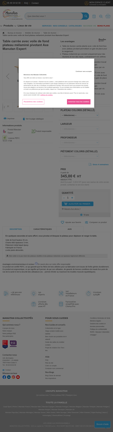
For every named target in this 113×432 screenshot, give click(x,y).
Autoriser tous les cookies (78, 102)
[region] (56, 83)
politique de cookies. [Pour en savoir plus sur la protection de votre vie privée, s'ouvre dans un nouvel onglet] (46, 95)
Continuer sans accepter (84, 71)
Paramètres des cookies (33, 102)
